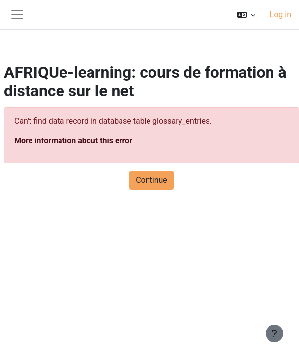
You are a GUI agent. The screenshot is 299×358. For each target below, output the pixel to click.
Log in (280, 14)
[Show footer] (274, 333)
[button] (246, 14)
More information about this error (73, 140)
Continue (151, 180)
